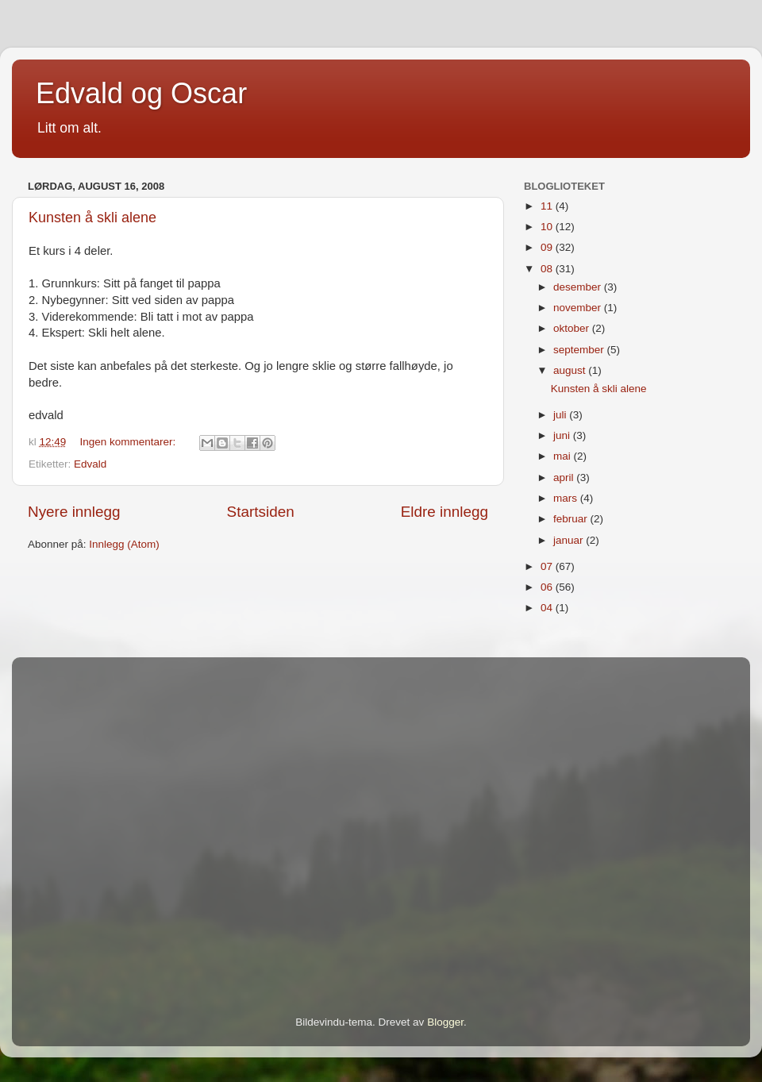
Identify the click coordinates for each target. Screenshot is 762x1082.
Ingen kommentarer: (129, 442)
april (564, 477)
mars (566, 498)
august (570, 370)
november (578, 308)
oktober (572, 328)
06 (548, 587)
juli (561, 415)
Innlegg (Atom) (124, 544)
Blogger (445, 1022)
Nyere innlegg (74, 511)
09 (548, 247)
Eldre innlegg (444, 511)
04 (548, 608)
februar (572, 519)
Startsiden (260, 511)
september (580, 350)
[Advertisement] (149, 814)
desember (578, 287)
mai (563, 456)
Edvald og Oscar (141, 93)
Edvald (90, 464)
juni (563, 435)
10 (548, 227)
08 (548, 269)
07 (548, 566)
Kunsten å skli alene (92, 217)
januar (569, 540)
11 (548, 206)
